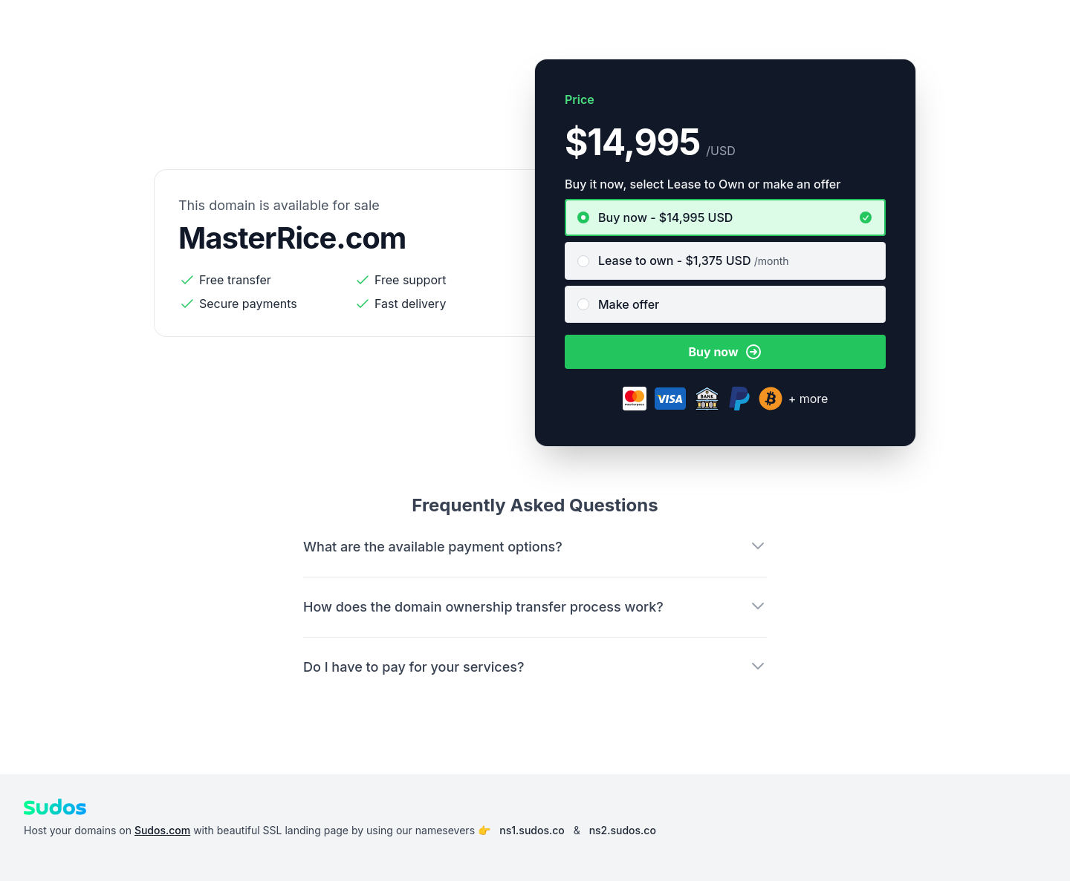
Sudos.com (162, 830)
